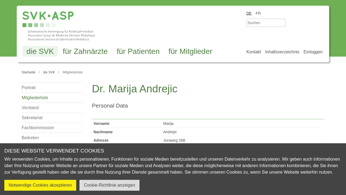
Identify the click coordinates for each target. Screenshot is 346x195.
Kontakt (253, 52)
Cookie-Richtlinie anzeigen (109, 185)
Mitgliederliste (35, 97)
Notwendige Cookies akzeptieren (40, 185)
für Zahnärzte (85, 51)
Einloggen (313, 52)
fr (258, 13)
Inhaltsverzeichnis (282, 52)
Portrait (29, 87)
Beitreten (30, 137)
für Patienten (138, 51)
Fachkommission (38, 127)
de (248, 13)
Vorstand (30, 107)
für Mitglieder (190, 51)
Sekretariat (32, 117)
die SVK (40, 51)
